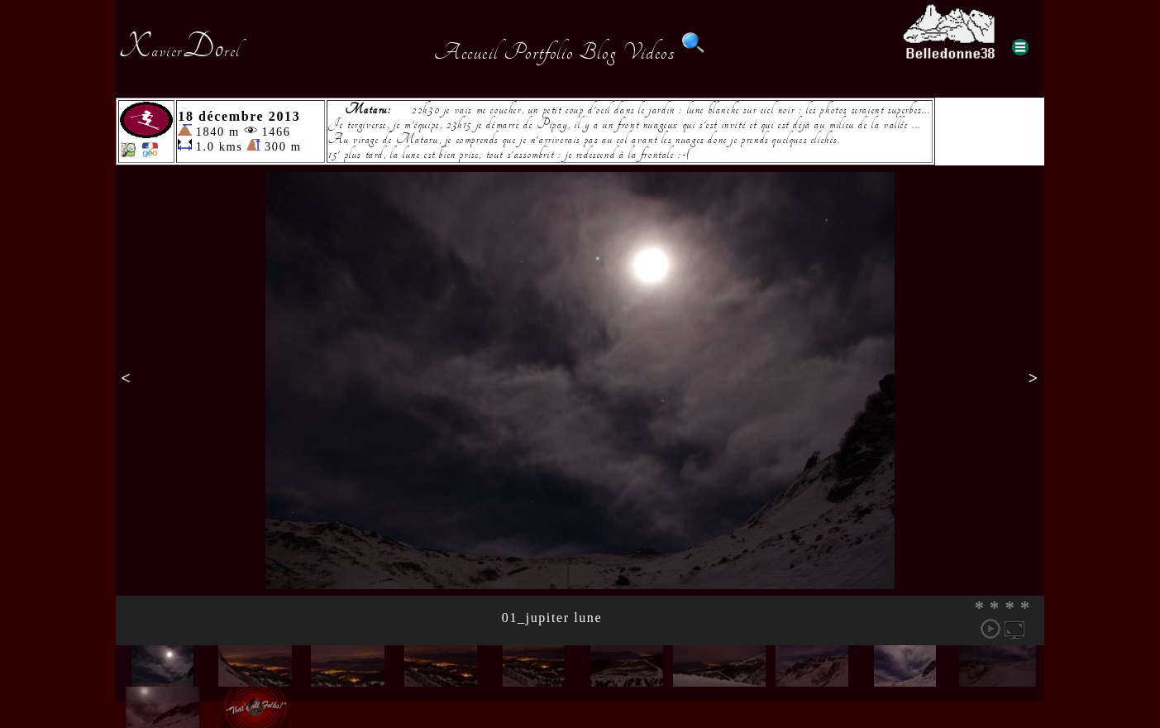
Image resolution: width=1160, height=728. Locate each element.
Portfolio (538, 52)
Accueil (466, 52)
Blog (598, 52)
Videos (649, 52)
